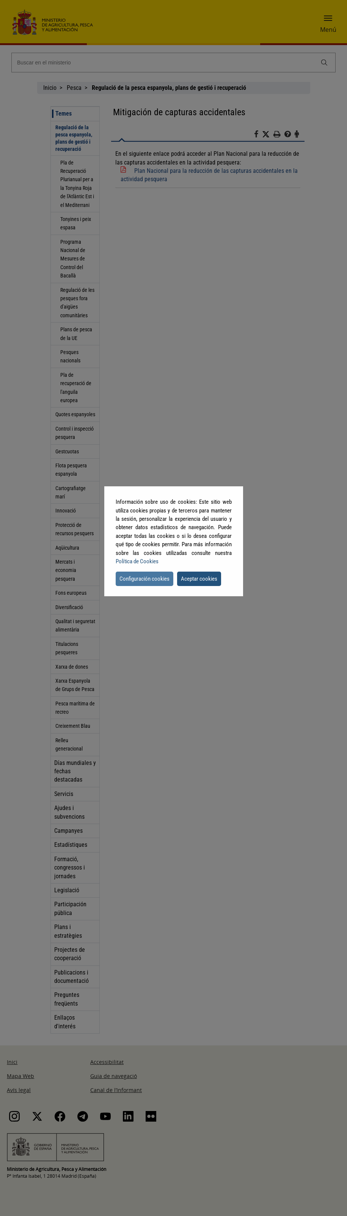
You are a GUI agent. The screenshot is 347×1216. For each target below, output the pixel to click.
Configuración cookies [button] (144, 578)
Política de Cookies (137, 561)
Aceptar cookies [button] (199, 578)
